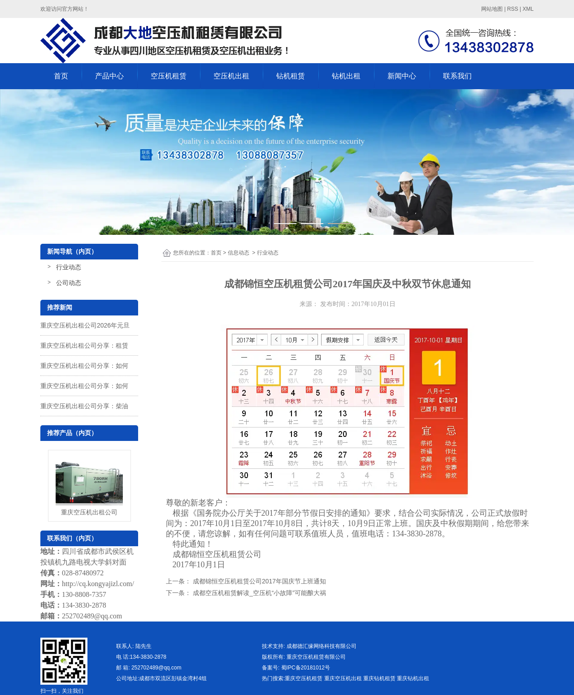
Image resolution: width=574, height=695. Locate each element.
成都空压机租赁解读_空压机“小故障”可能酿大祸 (258, 592)
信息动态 (238, 253)
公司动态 (68, 282)
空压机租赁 (169, 76)
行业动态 (68, 267)
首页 (61, 76)
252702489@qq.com (92, 616)
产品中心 (109, 76)
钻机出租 (346, 76)
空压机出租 (231, 76)
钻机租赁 (290, 76)
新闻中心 (401, 76)
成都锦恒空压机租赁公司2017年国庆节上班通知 (258, 581)
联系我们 (457, 76)
